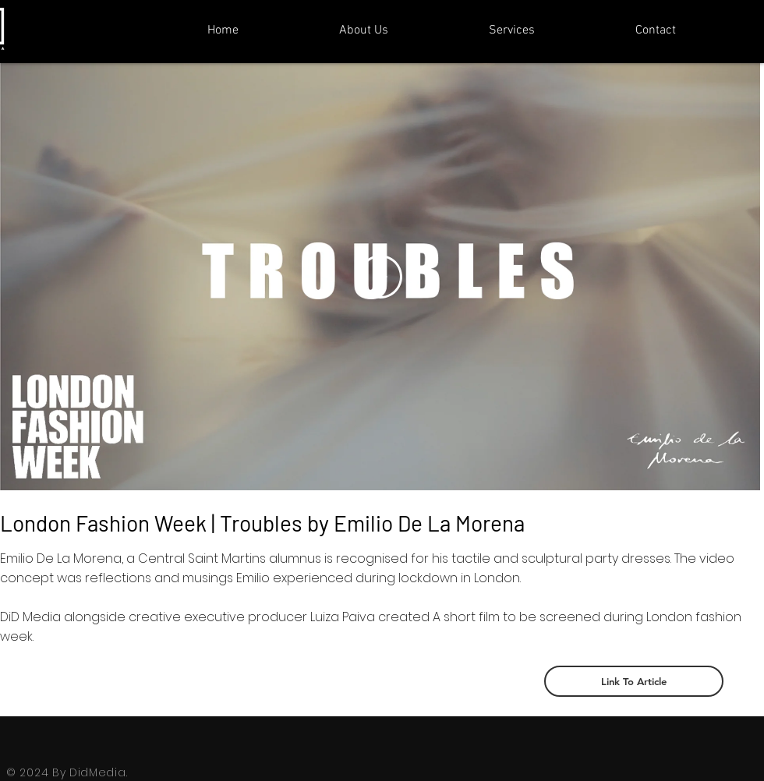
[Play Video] (380, 277)
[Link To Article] (633, 681)
